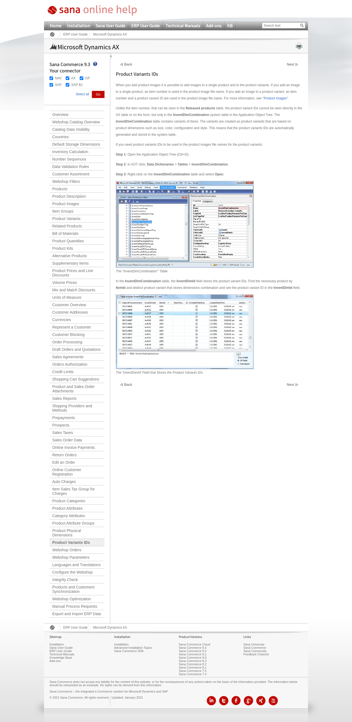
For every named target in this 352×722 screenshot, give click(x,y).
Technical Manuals (183, 25)
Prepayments (63, 418)
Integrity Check (65, 579)
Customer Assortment (70, 174)
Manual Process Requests (74, 606)
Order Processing (67, 342)
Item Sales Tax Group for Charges (73, 491)
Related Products (67, 226)
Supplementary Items (70, 263)
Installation (78, 25)
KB (230, 25)
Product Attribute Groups (73, 523)
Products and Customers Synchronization (73, 589)
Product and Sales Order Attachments (73, 388)
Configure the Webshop (72, 572)
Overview (60, 114)
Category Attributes (68, 516)
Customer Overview (69, 305)
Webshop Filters (66, 181)
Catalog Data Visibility (71, 129)
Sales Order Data (67, 440)
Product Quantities (68, 241)
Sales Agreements (68, 357)
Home (55, 25)
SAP (58, 85)
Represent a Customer (71, 327)
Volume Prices (64, 282)
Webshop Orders (66, 550)
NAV (58, 78)
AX (73, 78)
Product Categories (68, 501)
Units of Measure (66, 297)
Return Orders (64, 455)
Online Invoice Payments (73, 447)
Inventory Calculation (70, 152)
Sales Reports (64, 398)
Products (59, 189)
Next (290, 64)
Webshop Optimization (71, 599)
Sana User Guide (110, 25)
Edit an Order (63, 462)
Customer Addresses (70, 312)
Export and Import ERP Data (76, 614)
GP (87, 78)
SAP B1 (77, 85)
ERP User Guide (145, 25)
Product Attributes (67, 508)
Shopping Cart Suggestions (75, 379)
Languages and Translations (76, 565)
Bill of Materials (65, 233)
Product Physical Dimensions (66, 532)
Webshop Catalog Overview (76, 122)
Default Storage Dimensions (76, 144)
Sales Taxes (62, 432)
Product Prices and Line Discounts (72, 272)
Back (128, 64)
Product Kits (62, 248)
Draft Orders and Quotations (76, 349)
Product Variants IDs (71, 542)
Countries (60, 137)
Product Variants (66, 218)
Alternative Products (69, 256)
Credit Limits (63, 372)
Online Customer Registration (66, 472)
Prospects (60, 425)
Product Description (69, 196)
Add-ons (213, 25)
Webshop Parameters (70, 557)
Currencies (61, 319)
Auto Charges (64, 481)
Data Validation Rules (70, 166)
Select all (82, 94)
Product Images (65, 204)
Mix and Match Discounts (73, 290)
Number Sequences (69, 159)
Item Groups (62, 211)
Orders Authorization (69, 364)
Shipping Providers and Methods (72, 408)
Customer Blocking (68, 334)
